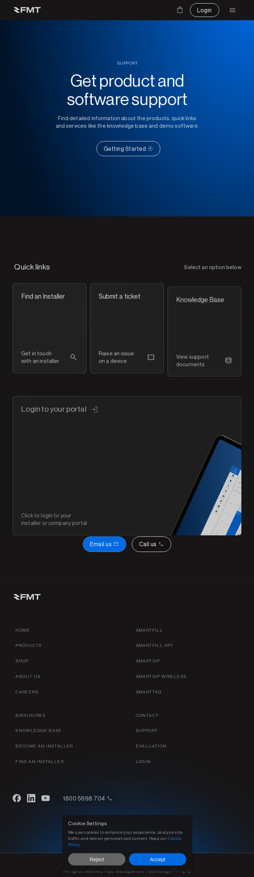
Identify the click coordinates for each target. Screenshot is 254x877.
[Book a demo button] (104, 544)
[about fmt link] (28, 677)
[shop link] (22, 661)
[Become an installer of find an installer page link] (44, 746)
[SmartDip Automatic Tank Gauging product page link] (148, 661)
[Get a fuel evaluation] (151, 746)
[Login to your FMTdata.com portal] (143, 762)
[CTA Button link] (137, 148)
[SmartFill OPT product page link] (155, 646)
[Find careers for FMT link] (27, 692)
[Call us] (151, 544)
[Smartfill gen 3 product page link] (149, 630)
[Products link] (28, 646)
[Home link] (23, 630)
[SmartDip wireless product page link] (161, 677)
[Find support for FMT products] (147, 731)
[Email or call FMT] (127, 544)
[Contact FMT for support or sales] (147, 716)
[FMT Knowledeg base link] (39, 731)
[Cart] (179, 9)
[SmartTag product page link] (149, 692)
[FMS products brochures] (31, 716)
